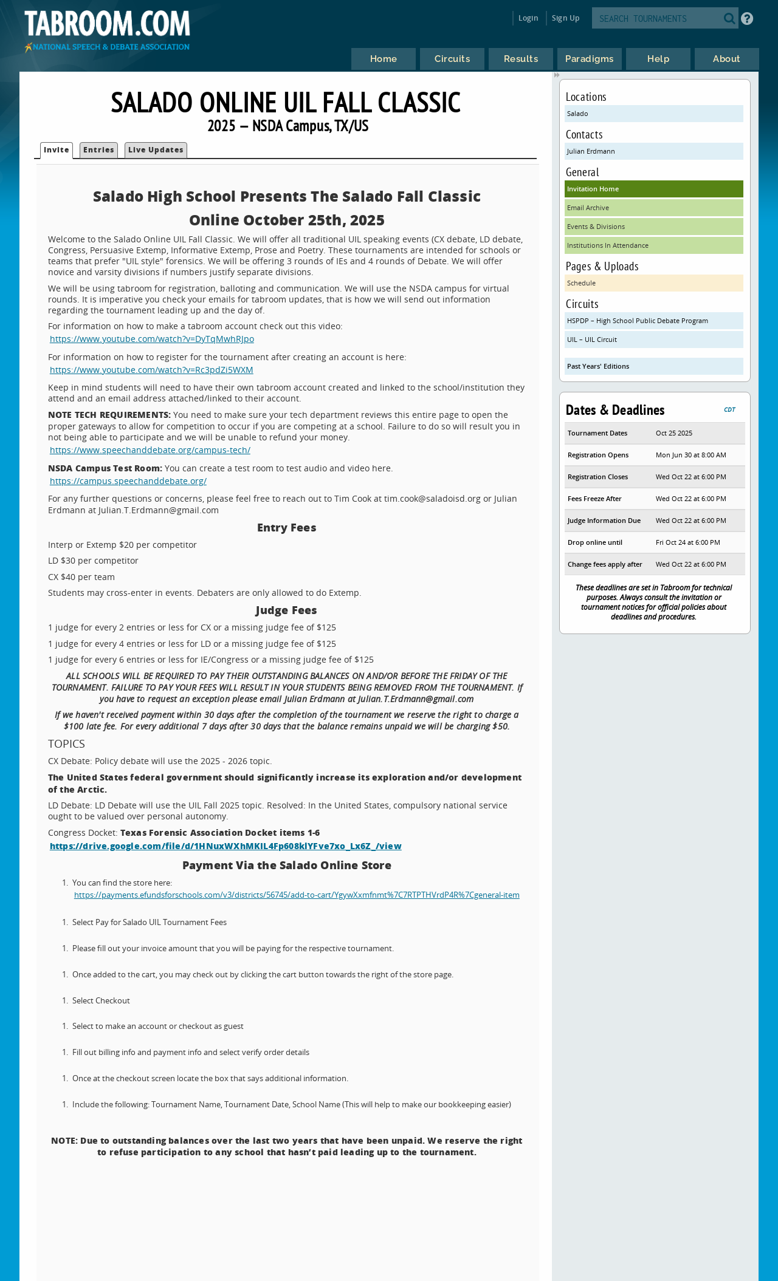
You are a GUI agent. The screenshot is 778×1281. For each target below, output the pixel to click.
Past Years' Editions (598, 366)
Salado (577, 113)
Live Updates (156, 150)
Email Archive (588, 207)
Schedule (581, 282)
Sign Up (565, 18)
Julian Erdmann (591, 150)
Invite (56, 150)
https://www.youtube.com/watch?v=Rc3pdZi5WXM (151, 369)
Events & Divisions (596, 226)
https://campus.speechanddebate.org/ (128, 481)
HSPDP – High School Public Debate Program (637, 320)
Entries (98, 150)
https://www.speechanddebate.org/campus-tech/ (150, 450)
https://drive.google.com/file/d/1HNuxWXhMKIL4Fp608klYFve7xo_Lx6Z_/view (226, 845)
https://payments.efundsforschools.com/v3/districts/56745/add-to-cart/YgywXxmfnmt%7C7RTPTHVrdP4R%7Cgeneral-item (297, 895)
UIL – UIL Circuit (592, 339)
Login (528, 18)
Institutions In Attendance (608, 245)
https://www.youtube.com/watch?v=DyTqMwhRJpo (152, 338)
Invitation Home (593, 188)
